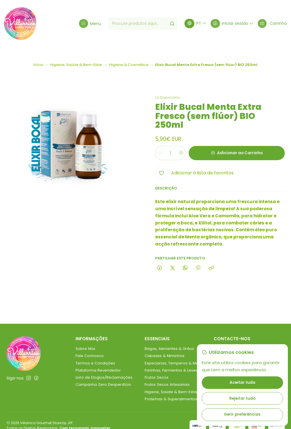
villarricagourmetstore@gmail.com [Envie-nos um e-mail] (249, 338)
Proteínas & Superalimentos (171, 389)
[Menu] (89, 23)
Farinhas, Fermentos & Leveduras (176, 360)
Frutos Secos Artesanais (167, 374)
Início (38, 55)
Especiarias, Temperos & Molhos (175, 353)
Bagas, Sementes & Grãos (169, 338)
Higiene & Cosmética (128, 55)
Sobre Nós (85, 338)
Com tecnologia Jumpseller (84, 418)
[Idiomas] (194, 23)
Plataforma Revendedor (98, 360)
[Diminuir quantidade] (159, 143)
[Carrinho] (272, 23)
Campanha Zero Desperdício (103, 374)
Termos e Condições (95, 353)
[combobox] (142, 23)
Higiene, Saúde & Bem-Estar (76, 55)
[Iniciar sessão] (231, 23)
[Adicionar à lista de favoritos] (194, 162)
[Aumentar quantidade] (181, 143)
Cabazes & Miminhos (164, 345)
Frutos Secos (157, 367)
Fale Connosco (90, 345)
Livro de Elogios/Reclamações (104, 367)
